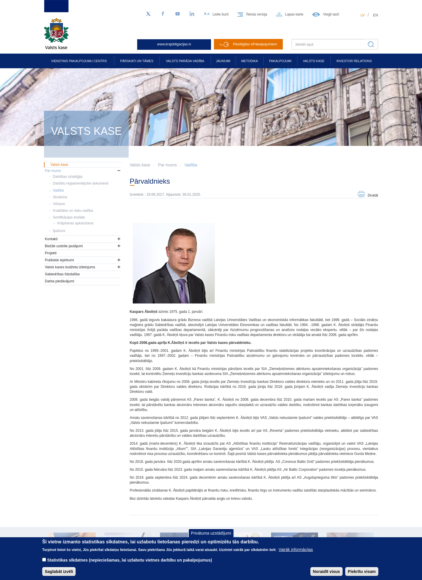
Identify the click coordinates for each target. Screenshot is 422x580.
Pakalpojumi (280, 61)
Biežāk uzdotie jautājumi (64, 246)
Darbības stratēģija (67, 177)
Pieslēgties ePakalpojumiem (255, 44)
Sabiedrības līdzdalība (62, 274)
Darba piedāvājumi (59, 281)
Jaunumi (223, 61)
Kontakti (51, 239)
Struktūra (60, 197)
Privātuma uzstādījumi (211, 537)
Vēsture (59, 204)
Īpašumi (59, 231)
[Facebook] (163, 14)
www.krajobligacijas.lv (174, 44)
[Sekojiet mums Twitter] (148, 14)
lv (363, 15)
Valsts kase (313, 61)
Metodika (249, 61)
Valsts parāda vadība (185, 61)
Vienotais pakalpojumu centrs (79, 61)
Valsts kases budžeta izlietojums (70, 267)
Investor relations (354, 61)
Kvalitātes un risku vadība (73, 211)
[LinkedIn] (192, 14)
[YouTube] (177, 14)
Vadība (191, 165)
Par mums (167, 165)
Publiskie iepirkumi (59, 260)
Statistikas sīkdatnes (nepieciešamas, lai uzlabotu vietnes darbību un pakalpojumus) (129, 564)
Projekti (51, 253)
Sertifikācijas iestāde (69, 217)
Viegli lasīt (331, 14)
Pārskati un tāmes (136, 61)
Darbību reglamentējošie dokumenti (80, 183)
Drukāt (373, 195)
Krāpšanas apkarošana (75, 223)
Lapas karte (294, 14)
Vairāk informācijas (296, 553)
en (375, 15)
